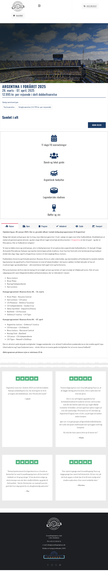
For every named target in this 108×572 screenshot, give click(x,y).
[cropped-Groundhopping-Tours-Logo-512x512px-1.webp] (18, 2)
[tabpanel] (54, 293)
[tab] (9, 226)
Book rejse (97, 125)
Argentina (76, 240)
